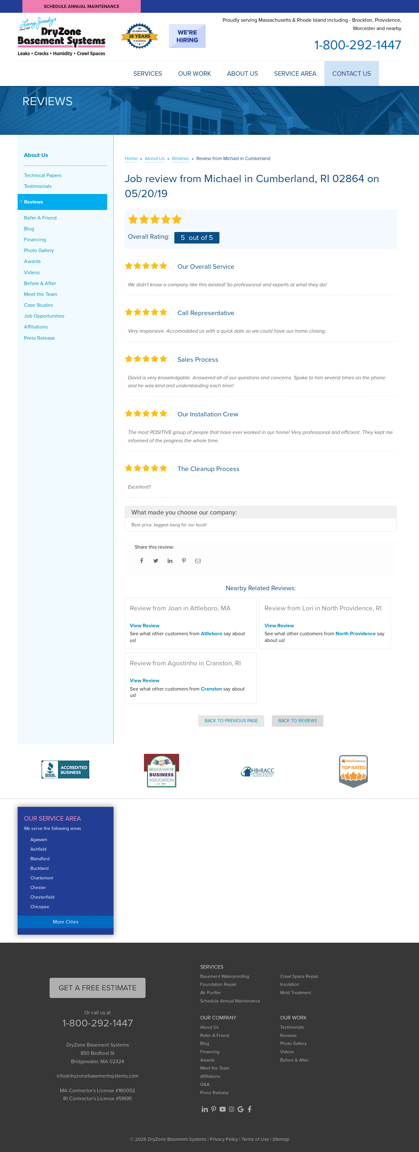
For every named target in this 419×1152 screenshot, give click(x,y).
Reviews (33, 202)
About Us (242, 73)
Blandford (40, 858)
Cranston (211, 688)
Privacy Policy (224, 1139)
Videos (32, 272)
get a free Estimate (98, 988)
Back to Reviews (297, 720)
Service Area (295, 73)
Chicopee (39, 906)
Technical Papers (42, 175)
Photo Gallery (39, 250)
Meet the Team (40, 294)
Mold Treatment (295, 992)
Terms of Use (255, 1139)
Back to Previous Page (231, 720)
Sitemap (281, 1139)
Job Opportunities (44, 316)
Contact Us (351, 73)
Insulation (289, 984)
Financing (35, 239)
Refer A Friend (40, 218)
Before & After (40, 283)
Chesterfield (42, 897)
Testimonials (37, 186)
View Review (144, 625)
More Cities (65, 921)
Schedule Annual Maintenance (81, 6)
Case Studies (38, 305)
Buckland (39, 868)
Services (147, 73)
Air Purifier (210, 992)
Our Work (194, 73)
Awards (32, 261)
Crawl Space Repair (299, 976)
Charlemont (41, 878)
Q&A (205, 1084)
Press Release (39, 338)
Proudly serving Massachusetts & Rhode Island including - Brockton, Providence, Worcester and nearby (312, 24)
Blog (29, 229)
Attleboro (211, 633)
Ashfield (38, 849)
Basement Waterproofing (224, 976)
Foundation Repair (218, 984)
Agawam (38, 839)
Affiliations (36, 327)
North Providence (356, 633)
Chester (38, 887)
